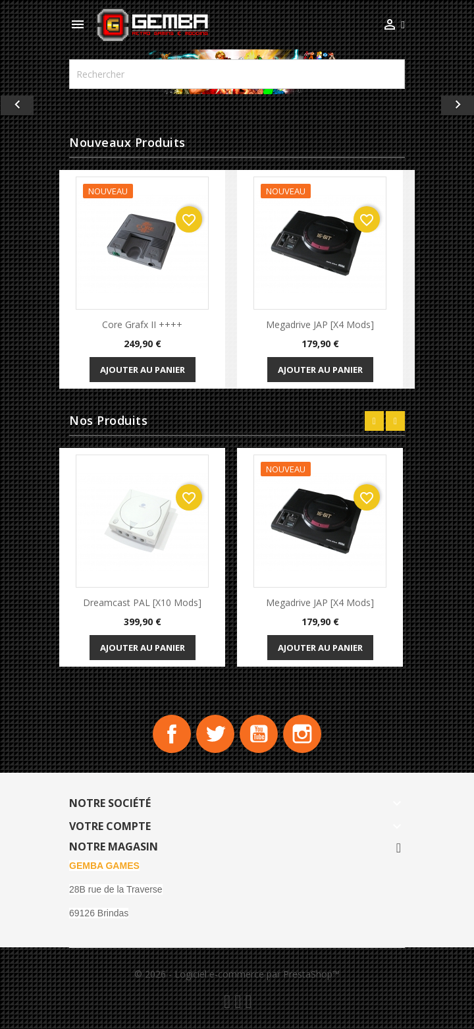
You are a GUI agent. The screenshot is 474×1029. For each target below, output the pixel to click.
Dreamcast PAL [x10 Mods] (142, 602)
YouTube (259, 734)
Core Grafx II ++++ (142, 324)
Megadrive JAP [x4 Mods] (320, 324)
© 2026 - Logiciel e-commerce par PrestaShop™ (237, 975)
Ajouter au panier (142, 369)
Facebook (170, 734)
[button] (35, 105)
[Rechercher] (237, 74)
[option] (237, 105)
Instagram (304, 734)
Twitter (214, 734)
